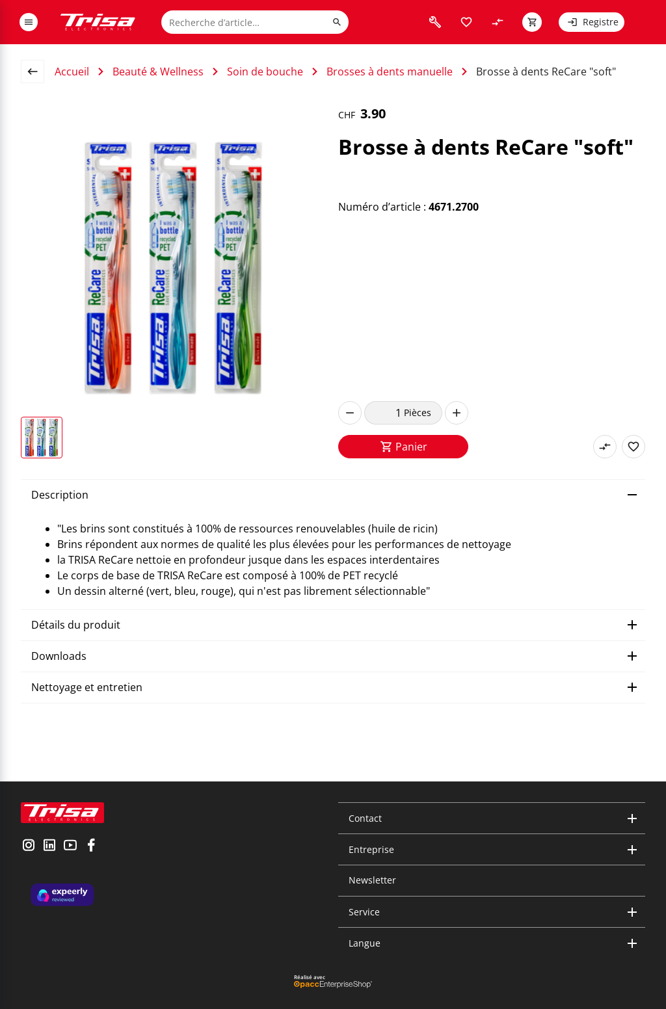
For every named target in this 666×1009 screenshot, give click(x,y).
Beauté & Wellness (158, 71)
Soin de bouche (265, 71)
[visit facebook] (91, 846)
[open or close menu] (28, 22)
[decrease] (350, 413)
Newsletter (372, 880)
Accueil (72, 71)
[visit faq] (435, 22)
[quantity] (384, 413)
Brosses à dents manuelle (389, 71)
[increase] (456, 413)
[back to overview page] (38, 71)
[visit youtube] (70, 846)
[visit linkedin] (49, 846)
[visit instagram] (28, 846)
